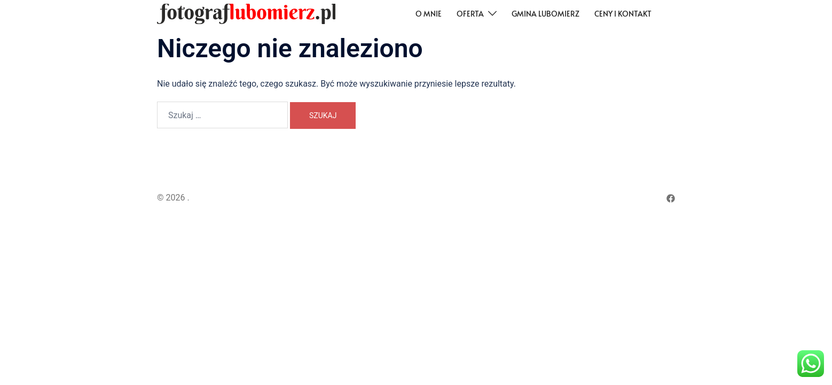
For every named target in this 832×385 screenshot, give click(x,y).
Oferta (470, 14)
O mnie (428, 14)
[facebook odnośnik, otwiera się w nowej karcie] (670, 197)
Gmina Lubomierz (545, 14)
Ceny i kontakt (623, 14)
